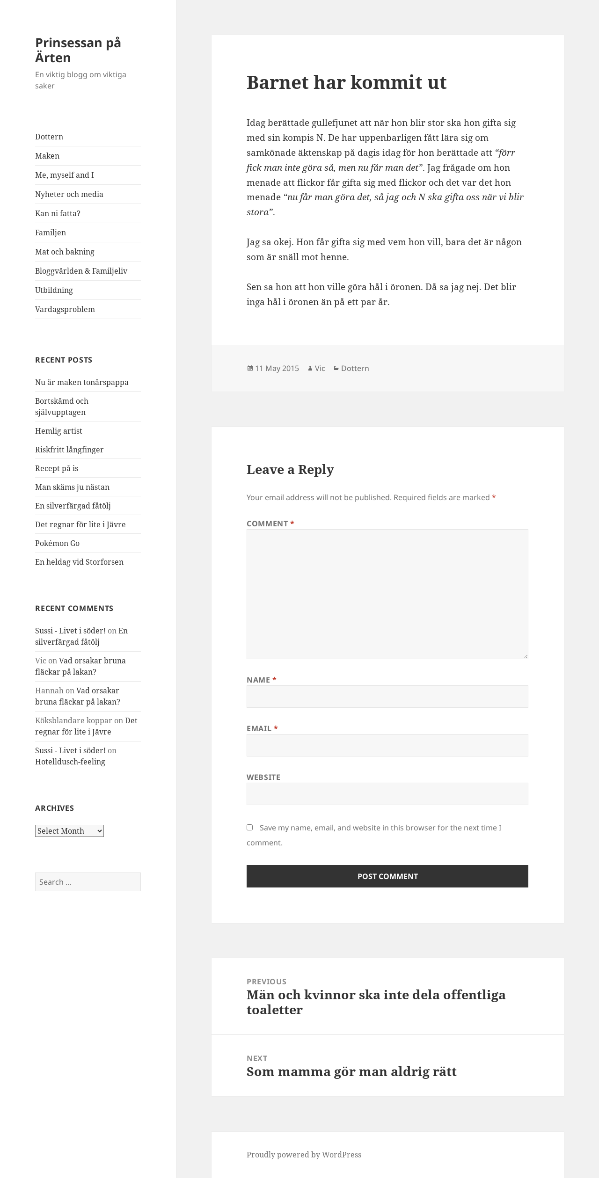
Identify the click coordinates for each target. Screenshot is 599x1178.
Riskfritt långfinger (69, 449)
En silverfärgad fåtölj (73, 506)
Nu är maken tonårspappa (82, 382)
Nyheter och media (69, 194)
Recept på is (56, 468)
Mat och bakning (65, 252)
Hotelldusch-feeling (70, 761)
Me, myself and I (64, 175)
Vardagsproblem (65, 309)
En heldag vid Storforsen (79, 562)
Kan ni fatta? (57, 213)
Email (262, 728)
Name (262, 680)
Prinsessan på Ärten (78, 50)
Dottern (49, 136)
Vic (320, 368)
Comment (271, 523)
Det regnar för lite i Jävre (80, 524)
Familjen (50, 232)
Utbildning (54, 290)
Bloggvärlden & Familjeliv (81, 271)
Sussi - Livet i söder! (70, 630)
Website (263, 777)
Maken (47, 156)
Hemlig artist (58, 431)
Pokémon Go (57, 543)
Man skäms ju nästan (72, 487)
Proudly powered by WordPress (304, 1154)
